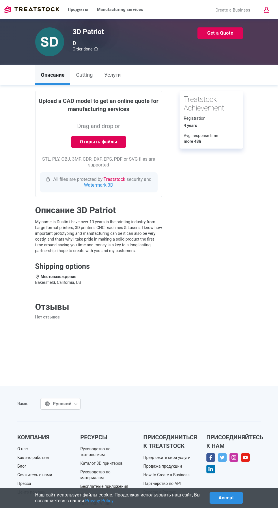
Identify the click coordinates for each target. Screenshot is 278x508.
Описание (53, 75)
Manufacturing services (120, 9)
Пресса (24, 483)
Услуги (112, 75)
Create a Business (232, 10)
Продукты (78, 9)
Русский (61, 403)
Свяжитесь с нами (34, 475)
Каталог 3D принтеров (101, 463)
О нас (22, 449)
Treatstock (31, 9)
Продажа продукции (162, 466)
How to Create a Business (166, 475)
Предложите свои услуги (167, 457)
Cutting (84, 75)
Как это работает (33, 457)
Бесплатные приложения (104, 486)
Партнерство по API (162, 483)
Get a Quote (220, 33)
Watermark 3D (98, 185)
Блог (21, 466)
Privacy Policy (99, 500)
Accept (226, 497)
